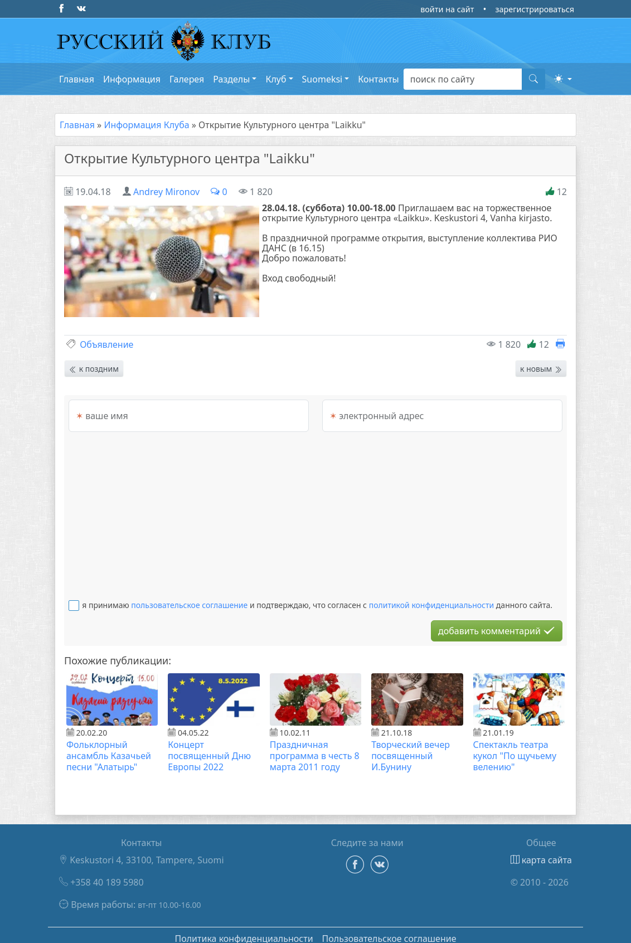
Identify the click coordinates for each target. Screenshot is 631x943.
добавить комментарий (496, 622)
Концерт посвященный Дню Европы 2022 (209, 747)
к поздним (94, 359)
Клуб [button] (275, 79)
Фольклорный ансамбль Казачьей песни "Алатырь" (108, 747)
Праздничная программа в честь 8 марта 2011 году (315, 747)
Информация (132, 79)
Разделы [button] (231, 79)
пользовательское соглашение (189, 596)
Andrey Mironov (166, 192)
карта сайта (541, 851)
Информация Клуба (146, 125)
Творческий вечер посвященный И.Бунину (410, 747)
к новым (541, 359)
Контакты (378, 79)
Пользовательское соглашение (389, 929)
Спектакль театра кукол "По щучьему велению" (515, 747)
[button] (563, 79)
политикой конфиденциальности (431, 596)
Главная (76, 79)
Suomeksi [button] (322, 79)
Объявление (106, 335)
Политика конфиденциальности (243, 929)
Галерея (186, 79)
